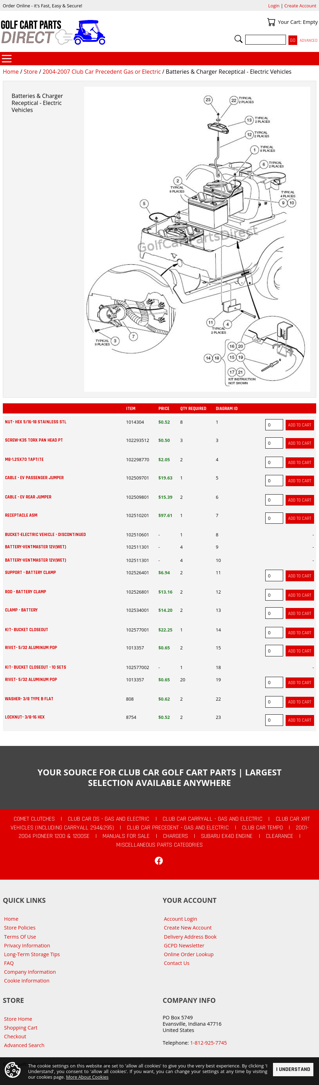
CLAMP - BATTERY (21, 610)
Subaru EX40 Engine (227, 836)
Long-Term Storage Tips (32, 954)
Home (11, 71)
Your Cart (271, 22)
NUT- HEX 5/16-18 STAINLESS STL (35, 422)
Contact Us (177, 963)
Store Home (18, 1018)
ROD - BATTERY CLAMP (25, 592)
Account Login (180, 918)
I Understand (293, 1069)
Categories (6, 58)
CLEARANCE (279, 836)
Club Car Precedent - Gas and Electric (178, 828)
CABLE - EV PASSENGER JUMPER (34, 478)
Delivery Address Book (190, 936)
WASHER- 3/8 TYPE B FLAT (29, 699)
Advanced (309, 40)
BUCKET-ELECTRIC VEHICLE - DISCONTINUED (45, 534)
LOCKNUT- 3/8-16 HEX (25, 717)
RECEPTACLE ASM (21, 515)
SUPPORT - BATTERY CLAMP (30, 572)
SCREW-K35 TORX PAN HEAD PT (34, 440)
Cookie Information (27, 980)
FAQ (9, 963)
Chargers (175, 836)
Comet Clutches (34, 819)
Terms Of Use (20, 936)
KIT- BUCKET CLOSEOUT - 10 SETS (35, 667)
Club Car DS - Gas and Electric (108, 819)
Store (31, 71)
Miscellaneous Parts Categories (159, 845)
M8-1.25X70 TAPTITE (24, 459)
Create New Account (188, 927)
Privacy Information (27, 945)
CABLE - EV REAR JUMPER (28, 497)
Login (273, 5)
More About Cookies (87, 1077)
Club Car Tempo (262, 828)
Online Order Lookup (189, 954)
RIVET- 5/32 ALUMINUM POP (31, 647)
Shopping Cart (21, 1027)
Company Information (30, 971)
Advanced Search (24, 1045)
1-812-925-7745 (208, 1042)
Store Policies (19, 927)
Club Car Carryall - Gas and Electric (212, 819)
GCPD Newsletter (184, 945)
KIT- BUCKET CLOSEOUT (26, 630)
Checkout (15, 1036)
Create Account (300, 5)
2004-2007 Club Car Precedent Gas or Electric (102, 71)
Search (238, 39)
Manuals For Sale (126, 836)
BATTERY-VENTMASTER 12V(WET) (35, 547)
